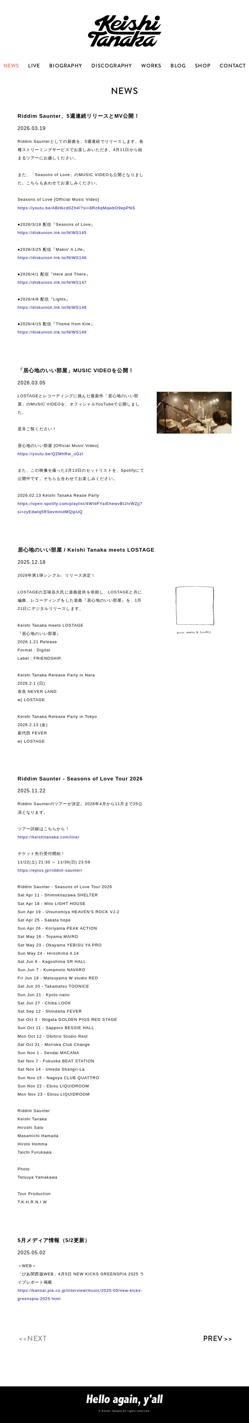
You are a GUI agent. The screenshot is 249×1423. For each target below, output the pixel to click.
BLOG (178, 65)
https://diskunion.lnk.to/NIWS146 (52, 257)
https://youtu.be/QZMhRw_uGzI (51, 454)
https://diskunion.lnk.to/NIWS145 (52, 232)
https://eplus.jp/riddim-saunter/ (50, 870)
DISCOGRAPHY (111, 65)
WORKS (151, 65)
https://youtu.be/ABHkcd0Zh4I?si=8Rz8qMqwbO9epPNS (76, 208)
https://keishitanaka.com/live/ (48, 837)
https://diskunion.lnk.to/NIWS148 (52, 307)
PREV (217, 1338)
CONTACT (233, 65)
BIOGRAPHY (65, 65)
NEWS (11, 65)
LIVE (34, 65)
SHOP (203, 65)
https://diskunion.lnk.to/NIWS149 (52, 332)
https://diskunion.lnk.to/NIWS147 (52, 282)
